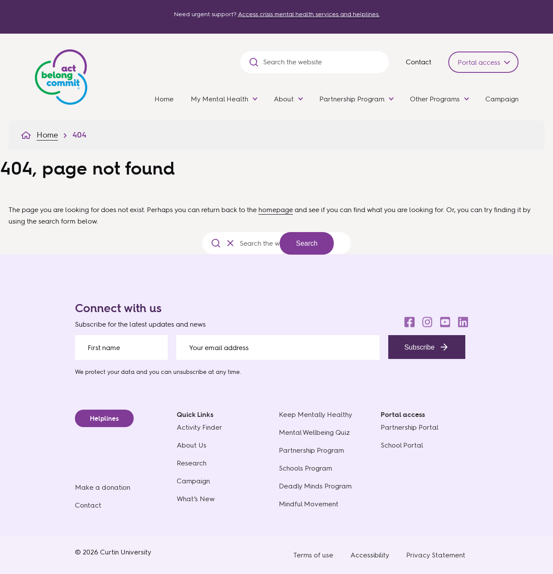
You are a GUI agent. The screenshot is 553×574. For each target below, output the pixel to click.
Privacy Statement (435, 555)
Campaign (502, 99)
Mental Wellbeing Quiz (314, 432)
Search (307, 243)
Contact (418, 61)
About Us (191, 445)
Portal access (479, 62)
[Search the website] (321, 62)
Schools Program (305, 468)
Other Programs (435, 99)
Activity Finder (199, 427)
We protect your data (105, 371)
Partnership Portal (409, 427)
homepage (275, 209)
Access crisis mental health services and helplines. (309, 14)
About (284, 99)
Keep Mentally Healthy (315, 414)
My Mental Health (219, 99)
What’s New (196, 499)
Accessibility (369, 555)
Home (164, 99)
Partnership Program (351, 99)
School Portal (402, 445)
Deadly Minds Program (315, 486)
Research (191, 463)
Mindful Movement (308, 504)
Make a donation (102, 487)
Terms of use (313, 555)
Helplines (104, 418)
